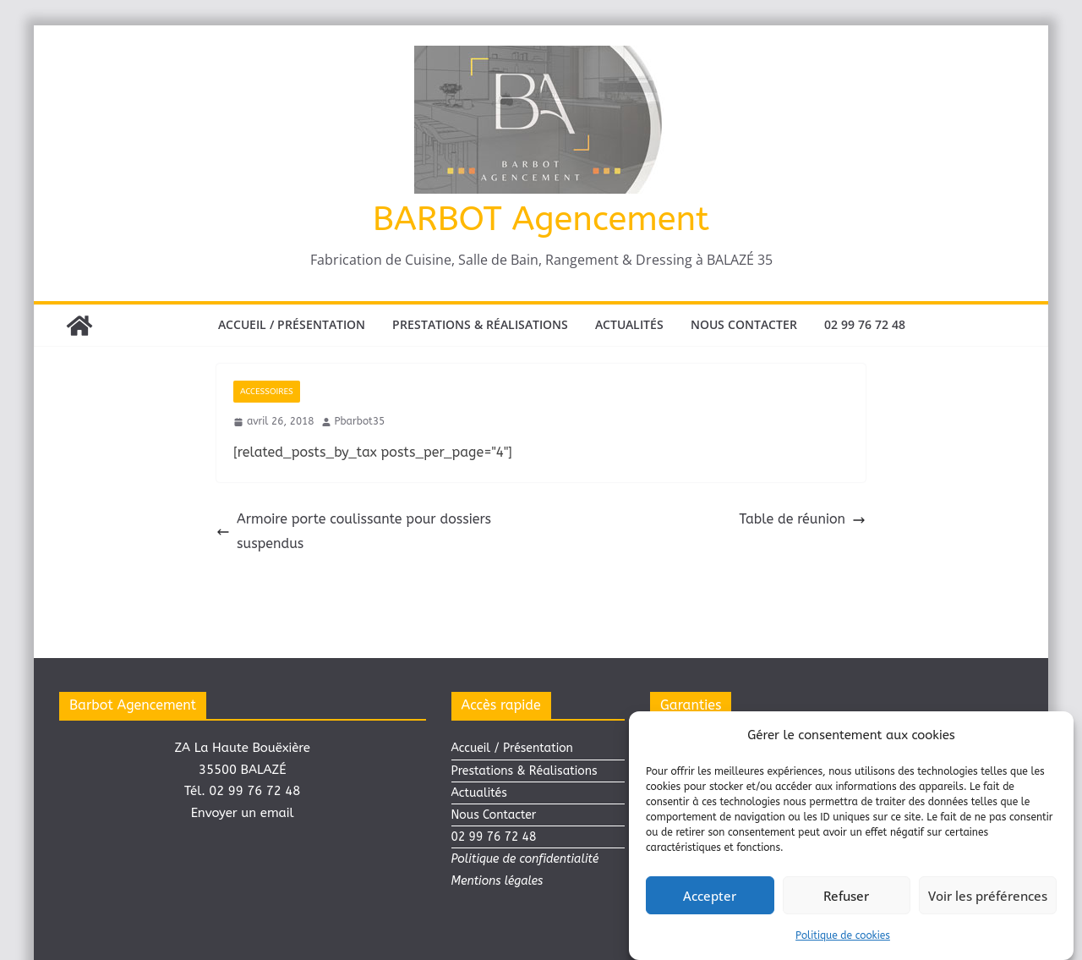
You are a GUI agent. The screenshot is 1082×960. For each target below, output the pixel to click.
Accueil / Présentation (291, 324)
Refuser (846, 897)
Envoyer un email (242, 812)
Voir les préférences (987, 897)
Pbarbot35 (360, 421)
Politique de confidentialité (525, 859)
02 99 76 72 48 (864, 324)
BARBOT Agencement (541, 219)
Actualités (629, 324)
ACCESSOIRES (266, 392)
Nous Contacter (744, 324)
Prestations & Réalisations (480, 324)
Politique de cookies (842, 937)
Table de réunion (803, 519)
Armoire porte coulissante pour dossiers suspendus (353, 531)
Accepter (709, 897)
